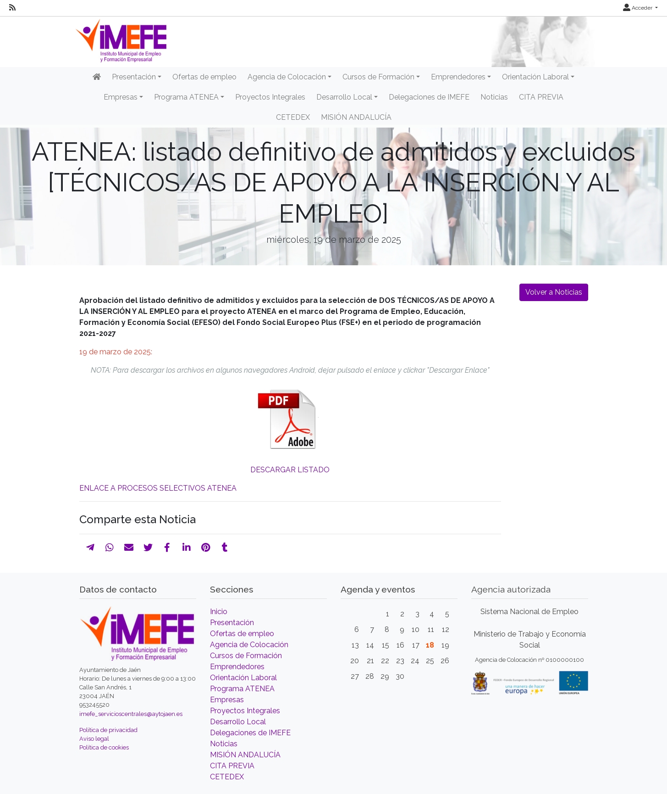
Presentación (232, 622)
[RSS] (12, 8)
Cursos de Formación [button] (378, 77)
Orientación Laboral (243, 677)
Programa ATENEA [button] (186, 97)
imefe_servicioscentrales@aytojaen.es (130, 713)
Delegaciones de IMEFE (429, 97)
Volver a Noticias (553, 292)
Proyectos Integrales (270, 97)
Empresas (227, 699)
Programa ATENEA (242, 688)
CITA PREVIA (541, 97)
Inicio (218, 611)
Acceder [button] (638, 8)
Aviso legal (94, 738)
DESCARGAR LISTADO (290, 469)
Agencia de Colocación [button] (287, 77)
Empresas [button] (121, 97)
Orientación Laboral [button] (535, 77)
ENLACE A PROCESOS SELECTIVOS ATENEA (158, 488)
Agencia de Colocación (249, 644)
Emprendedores (237, 666)
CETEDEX (293, 117)
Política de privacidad (108, 730)
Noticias (494, 97)
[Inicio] (96, 77)
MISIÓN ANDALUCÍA (356, 117)
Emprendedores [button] (458, 77)
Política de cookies (104, 747)
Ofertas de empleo (204, 77)
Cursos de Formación (246, 655)
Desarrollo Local (238, 721)
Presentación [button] (134, 77)
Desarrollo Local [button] (344, 97)
